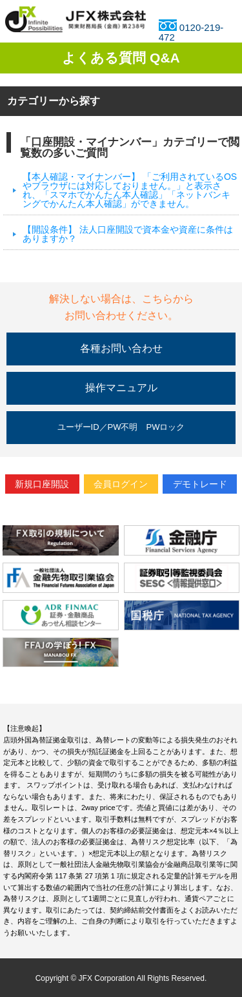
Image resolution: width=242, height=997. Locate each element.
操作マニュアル (121, 387)
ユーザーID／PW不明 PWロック (121, 427)
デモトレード (200, 484)
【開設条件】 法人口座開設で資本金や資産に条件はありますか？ (128, 234)
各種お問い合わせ (121, 348)
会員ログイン (121, 484)
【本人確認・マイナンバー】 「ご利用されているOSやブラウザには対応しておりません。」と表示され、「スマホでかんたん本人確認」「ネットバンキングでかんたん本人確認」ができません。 (130, 190)
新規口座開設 (42, 484)
